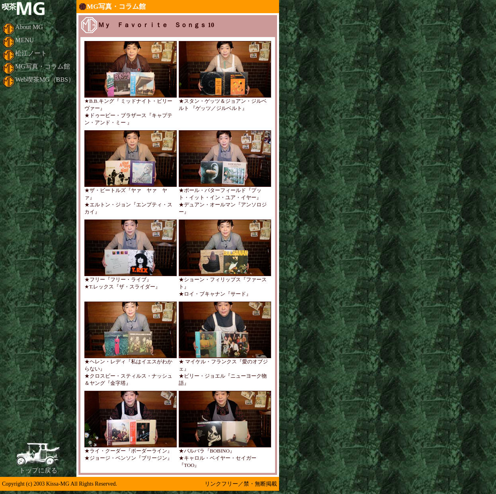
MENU (24, 40)
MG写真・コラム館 (42, 66)
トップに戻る (38, 470)
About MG (29, 27)
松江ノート (31, 53)
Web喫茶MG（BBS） (44, 79)
